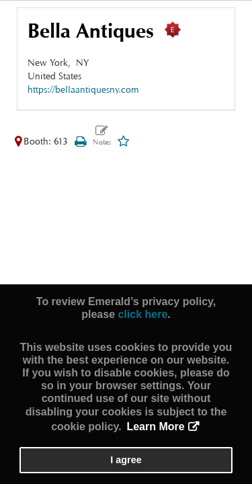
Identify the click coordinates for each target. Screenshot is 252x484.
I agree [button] (125, 459)
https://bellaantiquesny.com (83, 89)
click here (142, 314)
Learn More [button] (155, 426)
